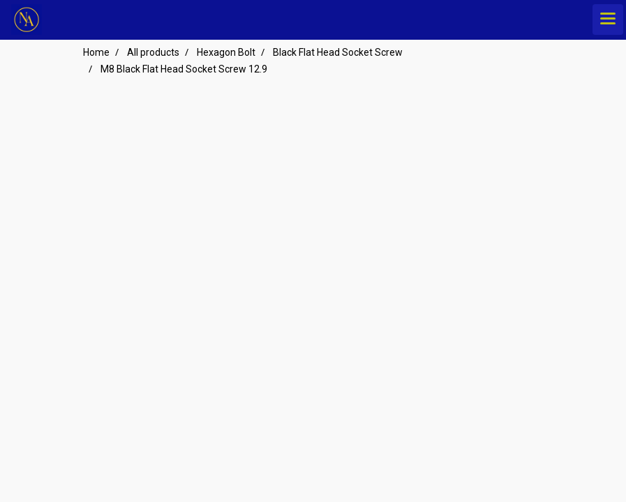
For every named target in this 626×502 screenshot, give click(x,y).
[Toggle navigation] (608, 19)
